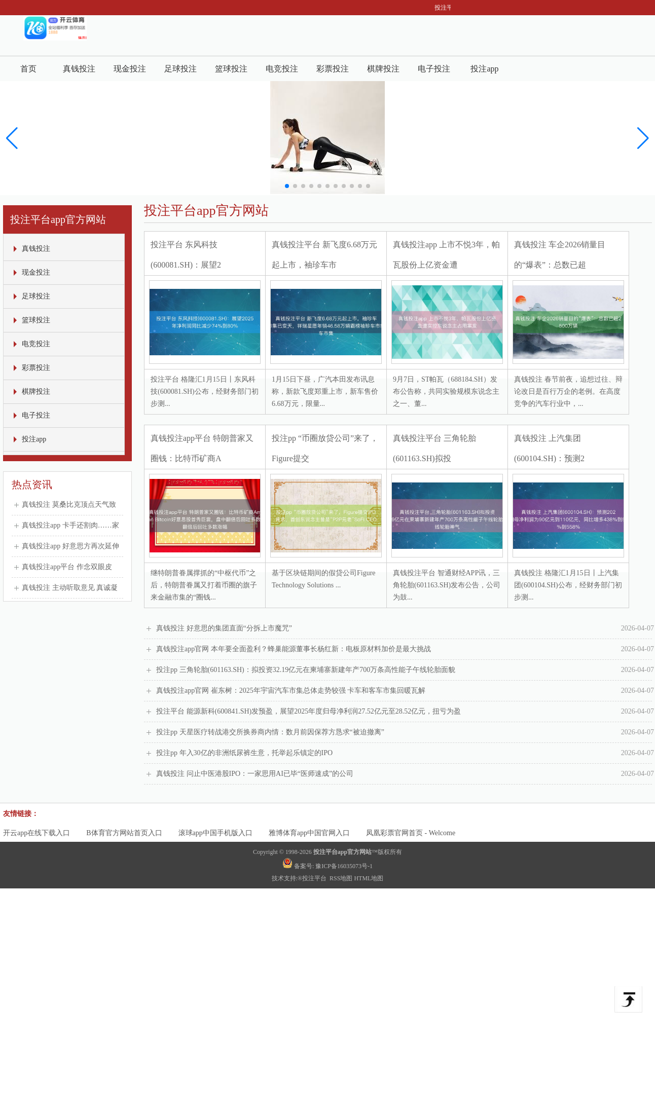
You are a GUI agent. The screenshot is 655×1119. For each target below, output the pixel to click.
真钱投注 (79, 68)
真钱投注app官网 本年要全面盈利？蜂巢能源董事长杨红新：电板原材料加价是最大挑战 (405, 649)
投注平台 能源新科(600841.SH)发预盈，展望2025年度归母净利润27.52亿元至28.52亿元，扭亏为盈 (405, 711)
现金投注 (130, 68)
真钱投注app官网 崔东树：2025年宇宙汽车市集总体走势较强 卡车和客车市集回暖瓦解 (405, 691)
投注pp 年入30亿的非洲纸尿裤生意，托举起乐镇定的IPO (405, 753)
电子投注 (434, 68)
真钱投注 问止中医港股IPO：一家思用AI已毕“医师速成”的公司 (405, 774)
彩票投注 (332, 68)
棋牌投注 (383, 68)
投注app (484, 68)
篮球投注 (231, 68)
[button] (643, 138)
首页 (28, 68)
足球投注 (180, 68)
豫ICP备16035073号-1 (344, 866)
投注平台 (315, 878)
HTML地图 (368, 878)
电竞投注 (282, 68)
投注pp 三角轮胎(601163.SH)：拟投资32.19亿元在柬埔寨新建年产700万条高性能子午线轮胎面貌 (405, 670)
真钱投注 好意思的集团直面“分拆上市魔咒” (405, 628)
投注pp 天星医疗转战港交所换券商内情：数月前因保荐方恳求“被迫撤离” (405, 732)
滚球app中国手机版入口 (215, 833)
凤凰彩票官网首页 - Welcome (410, 833)
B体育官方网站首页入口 (124, 833)
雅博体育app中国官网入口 (309, 833)
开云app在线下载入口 (36, 833)
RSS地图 (341, 878)
